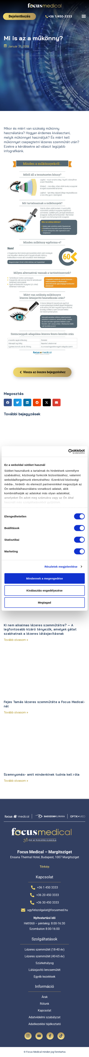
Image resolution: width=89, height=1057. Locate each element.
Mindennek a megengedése (44, 578)
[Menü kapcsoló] (83, 16)
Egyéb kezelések (44, 976)
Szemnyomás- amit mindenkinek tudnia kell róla (42, 774)
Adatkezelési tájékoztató (44, 1024)
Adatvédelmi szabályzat (44, 1017)
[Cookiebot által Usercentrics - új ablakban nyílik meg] (68, 451)
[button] (8, 402)
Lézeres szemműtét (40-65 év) (45, 956)
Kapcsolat (44, 1010)
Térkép (44, 867)
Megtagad (44, 602)
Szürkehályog (45, 963)
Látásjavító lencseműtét (44, 970)
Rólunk (44, 1003)
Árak (45, 997)
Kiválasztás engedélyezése (45, 590)
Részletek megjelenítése (61, 566)
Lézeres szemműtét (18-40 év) (45, 949)
